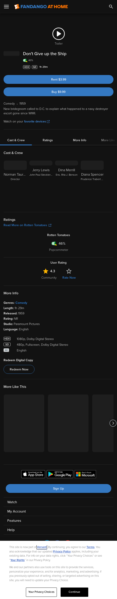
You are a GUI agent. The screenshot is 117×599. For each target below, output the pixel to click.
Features (14, 520)
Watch (12, 502)
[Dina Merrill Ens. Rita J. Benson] (66, 183)
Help (11, 530)
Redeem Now (19, 369)
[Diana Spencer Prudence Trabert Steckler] (92, 183)
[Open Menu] (6, 6)
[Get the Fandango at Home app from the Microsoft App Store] (85, 475)
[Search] (111, 6)
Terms (90, 547)
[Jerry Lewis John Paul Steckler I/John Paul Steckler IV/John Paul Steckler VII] (41, 183)
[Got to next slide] (113, 423)
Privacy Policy (62, 551)
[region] (58, 570)
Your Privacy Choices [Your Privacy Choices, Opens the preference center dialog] (41, 592)
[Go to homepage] (41, 6)
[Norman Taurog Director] (15, 183)
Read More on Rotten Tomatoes (27, 225)
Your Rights (17, 560)
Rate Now (69, 278)
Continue (74, 592)
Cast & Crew (16, 140)
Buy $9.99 (58, 92)
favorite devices (37, 121)
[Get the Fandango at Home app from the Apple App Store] (33, 475)
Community (49, 278)
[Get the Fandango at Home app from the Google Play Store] (59, 475)
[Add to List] (111, 67)
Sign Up (58, 488)
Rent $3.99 (58, 79)
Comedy (21, 303)
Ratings (48, 140)
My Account (16, 511)
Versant (42, 547)
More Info (79, 140)
